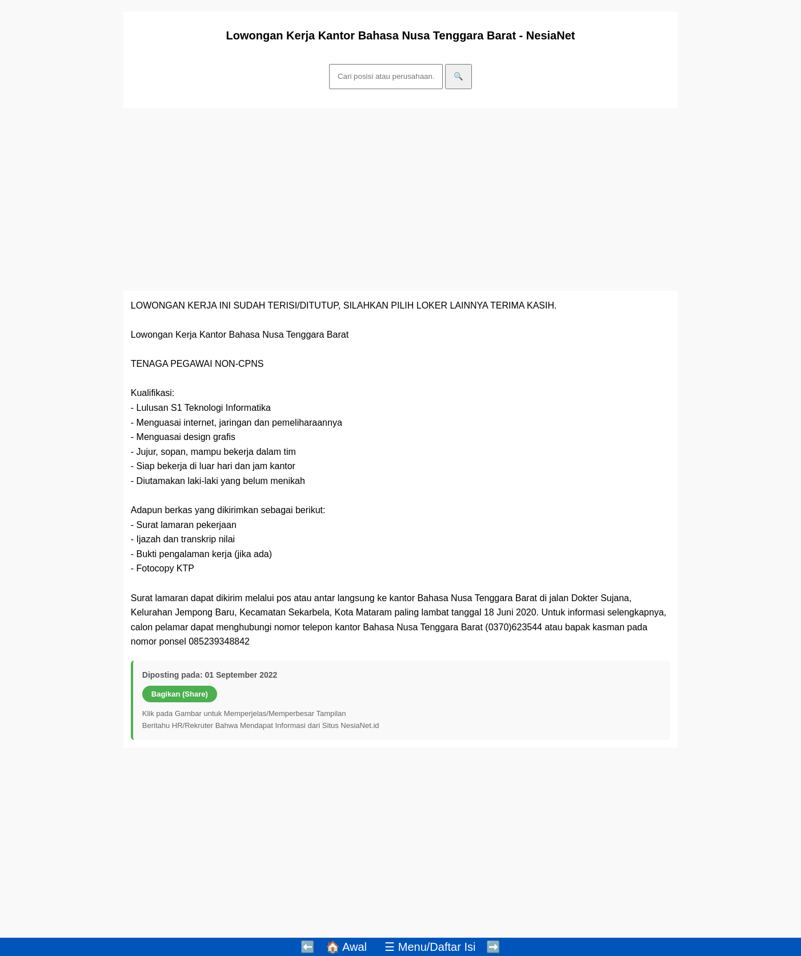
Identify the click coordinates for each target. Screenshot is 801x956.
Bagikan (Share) (179, 694)
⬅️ (308, 947)
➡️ (493, 947)
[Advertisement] (400, 199)
